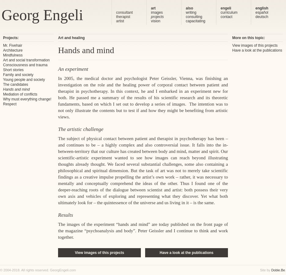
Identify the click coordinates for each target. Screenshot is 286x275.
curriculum (229, 12)
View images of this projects (99, 253)
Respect (9, 104)
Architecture (13, 50)
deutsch (261, 17)
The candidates (15, 84)
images (157, 12)
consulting (194, 17)
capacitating (195, 21)
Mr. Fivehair (12, 45)
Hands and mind (16, 89)
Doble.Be (278, 270)
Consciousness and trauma (25, 65)
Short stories (13, 70)
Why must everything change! (27, 99)
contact (227, 17)
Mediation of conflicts (20, 94)
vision (155, 21)
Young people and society (24, 80)
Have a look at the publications (186, 253)
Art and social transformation (26, 60)
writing (191, 12)
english (261, 8)
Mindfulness (13, 55)
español (261, 12)
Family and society (18, 75)
